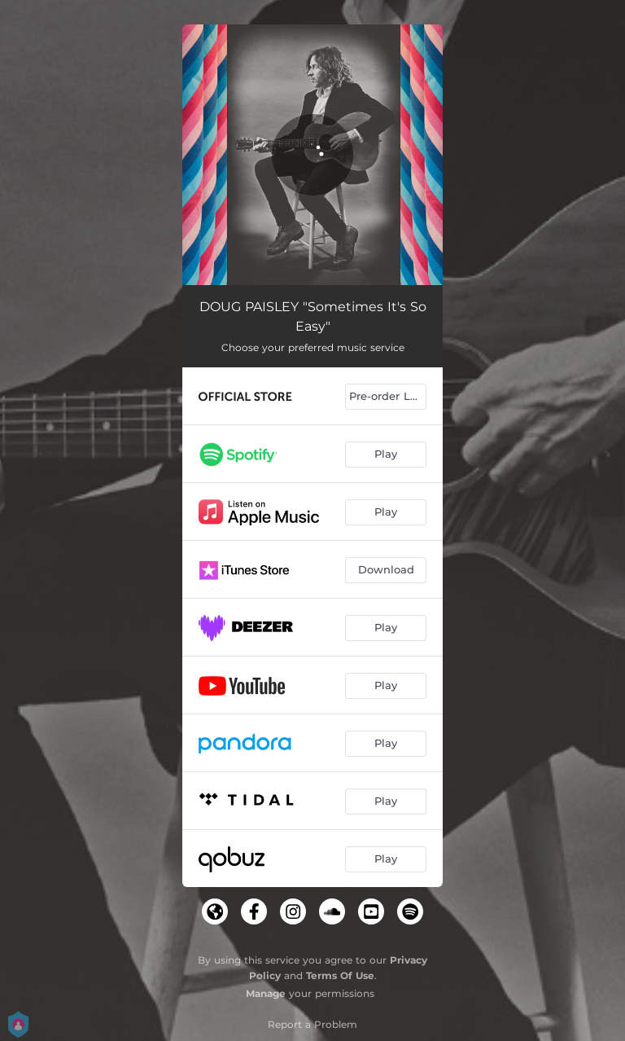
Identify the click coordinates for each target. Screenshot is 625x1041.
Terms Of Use (340, 975)
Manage (266, 993)
